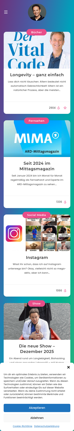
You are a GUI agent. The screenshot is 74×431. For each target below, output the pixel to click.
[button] (68, 367)
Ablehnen (36, 418)
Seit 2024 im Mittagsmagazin (36, 166)
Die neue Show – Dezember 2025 (37, 349)
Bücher (36, 32)
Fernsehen (37, 120)
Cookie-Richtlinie (22, 426)
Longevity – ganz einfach (37, 74)
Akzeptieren (37, 408)
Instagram (37, 257)
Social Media (36, 215)
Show (37, 303)
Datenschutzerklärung (46, 426)
